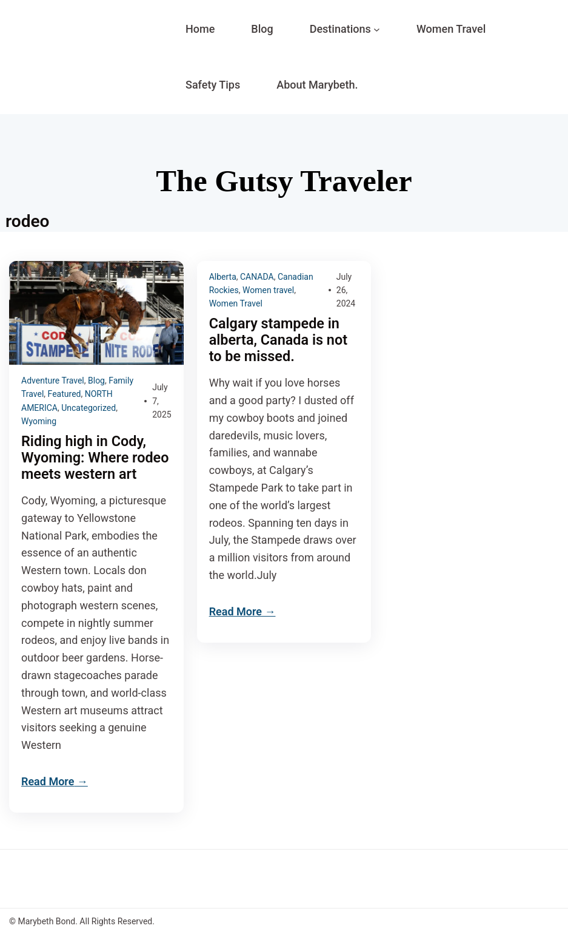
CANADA (257, 277)
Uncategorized (88, 408)
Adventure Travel (52, 380)
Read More (47, 781)
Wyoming (38, 421)
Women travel (268, 290)
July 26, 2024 (345, 290)
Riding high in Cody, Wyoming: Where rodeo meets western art (95, 457)
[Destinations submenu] (376, 29)
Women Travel (235, 303)
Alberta (222, 277)
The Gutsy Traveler (284, 181)
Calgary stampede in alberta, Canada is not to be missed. (278, 340)
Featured (64, 394)
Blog (96, 380)
